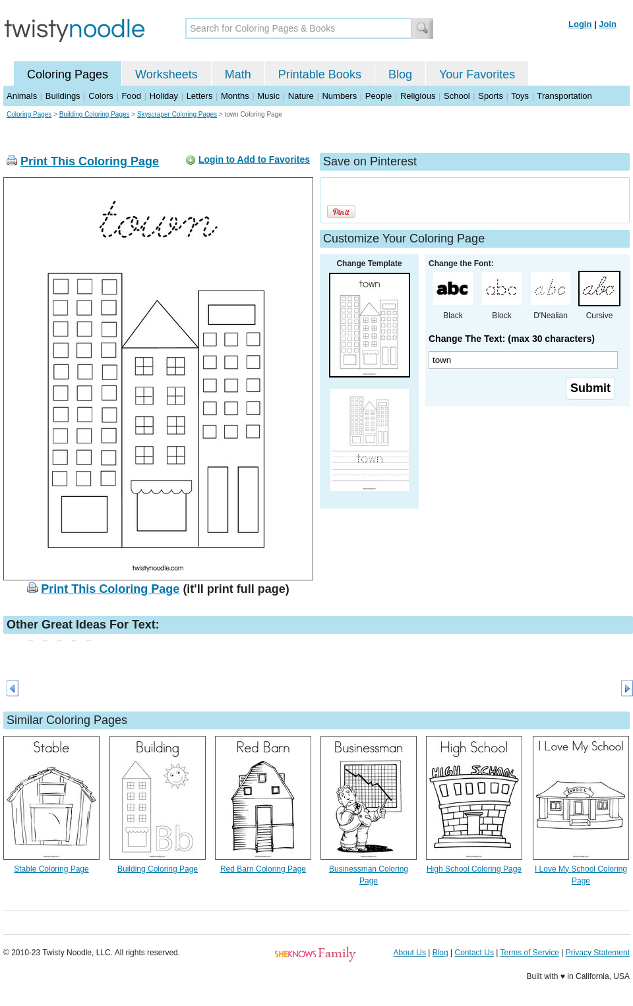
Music (268, 96)
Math (238, 74)
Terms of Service (529, 952)
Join (608, 24)
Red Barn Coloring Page (263, 869)
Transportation (564, 96)
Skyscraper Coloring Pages (177, 114)
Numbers (339, 96)
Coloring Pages (67, 74)
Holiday (164, 96)
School (457, 96)
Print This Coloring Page (89, 161)
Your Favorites (477, 74)
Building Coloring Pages (94, 114)
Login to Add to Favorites (254, 159)
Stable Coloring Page (51, 869)
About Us (410, 952)
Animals (22, 96)
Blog (400, 74)
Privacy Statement (598, 952)
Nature (301, 96)
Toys (520, 96)
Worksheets (166, 74)
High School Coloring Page (474, 869)
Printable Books (319, 74)
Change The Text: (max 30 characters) (512, 338)
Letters (200, 96)
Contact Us (474, 952)
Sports (490, 96)
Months (235, 96)
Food (131, 96)
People (378, 96)
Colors (100, 96)
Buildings (62, 96)
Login (579, 24)
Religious (417, 96)
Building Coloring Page (157, 869)
